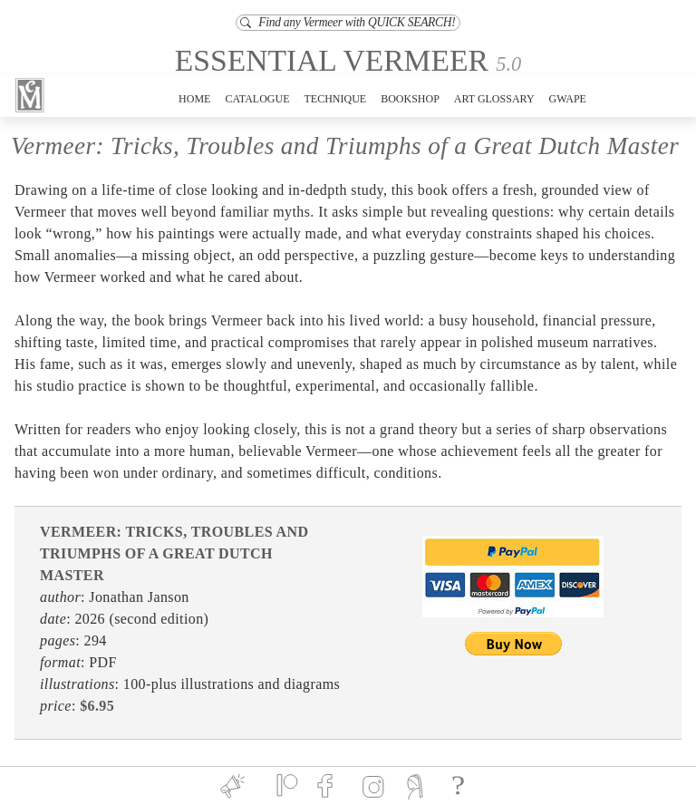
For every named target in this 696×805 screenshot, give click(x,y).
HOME (194, 98)
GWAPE (567, 98)
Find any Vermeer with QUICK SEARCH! (347, 22)
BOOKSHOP (410, 98)
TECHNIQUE (335, 98)
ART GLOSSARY (494, 98)
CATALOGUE (257, 98)
